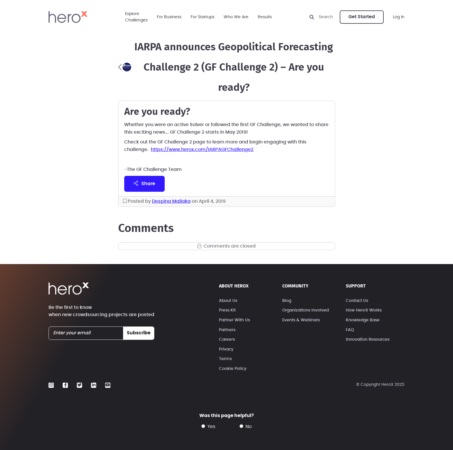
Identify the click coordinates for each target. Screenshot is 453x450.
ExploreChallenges (136, 17)
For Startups (202, 17)
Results (265, 17)
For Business (169, 17)
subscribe (139, 333)
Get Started (361, 16)
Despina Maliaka (171, 201)
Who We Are (236, 17)
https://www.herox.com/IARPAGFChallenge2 (202, 149)
